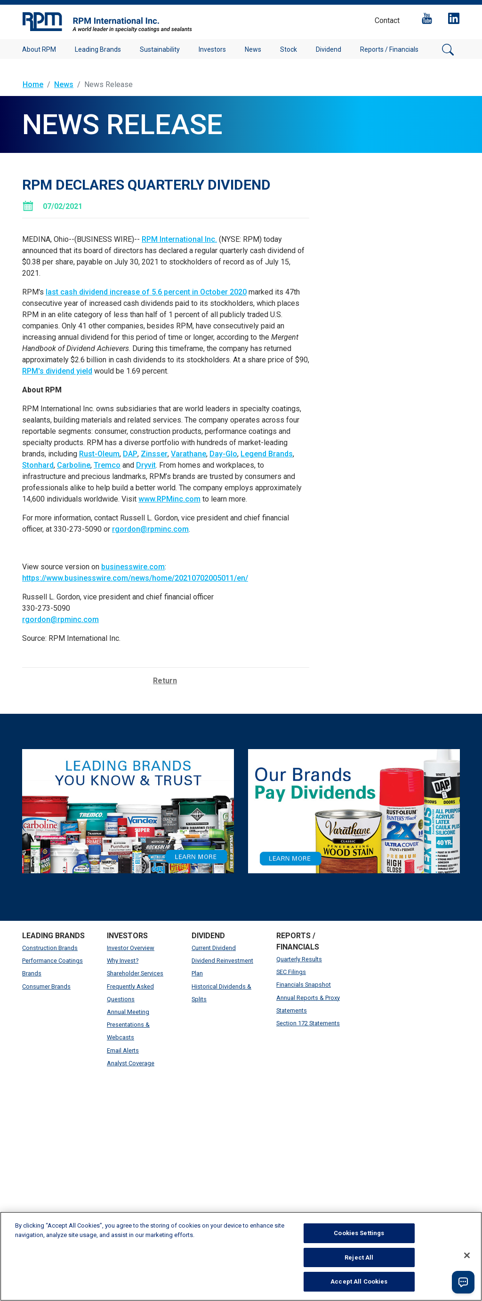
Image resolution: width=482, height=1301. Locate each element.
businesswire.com (133, 566)
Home (33, 84)
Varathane (188, 453)
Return (165, 680)
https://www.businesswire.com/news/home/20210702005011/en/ (135, 578)
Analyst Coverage (130, 1063)
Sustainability (160, 49)
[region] (241, 1256)
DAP (130, 453)
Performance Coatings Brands (52, 967)
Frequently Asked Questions (130, 993)
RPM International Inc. (179, 239)
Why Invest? (122, 960)
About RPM (39, 49)
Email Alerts (123, 1050)
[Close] (467, 1255)
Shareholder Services (135, 973)
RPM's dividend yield (57, 371)
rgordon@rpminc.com (150, 529)
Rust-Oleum (99, 453)
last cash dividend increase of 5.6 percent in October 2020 (146, 291)
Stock (288, 49)
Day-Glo (223, 453)
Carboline (73, 465)
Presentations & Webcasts (128, 1031)
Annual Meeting (128, 1011)
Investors (212, 49)
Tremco (107, 465)
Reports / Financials (389, 49)
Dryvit (146, 465)
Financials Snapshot (303, 984)
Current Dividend (214, 947)
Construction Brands (50, 947)
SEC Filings (291, 971)
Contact (387, 20)
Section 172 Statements (308, 1023)
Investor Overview (130, 947)
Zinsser (154, 453)
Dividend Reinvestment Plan (222, 967)
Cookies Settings (359, 1233)
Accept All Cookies (358, 1281)
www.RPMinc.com (169, 499)
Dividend (328, 49)
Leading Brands (98, 49)
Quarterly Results (299, 959)
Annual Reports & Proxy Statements (308, 1004)
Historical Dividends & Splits (221, 993)
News (253, 49)
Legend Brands (267, 453)
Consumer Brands (46, 986)
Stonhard (38, 465)
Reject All (359, 1257)
